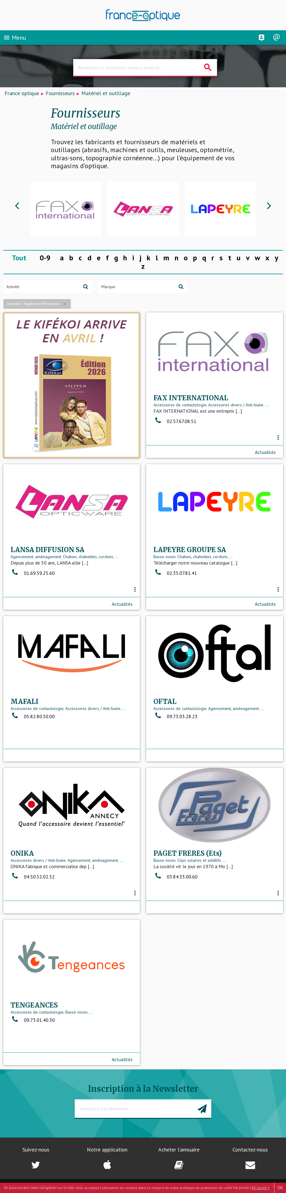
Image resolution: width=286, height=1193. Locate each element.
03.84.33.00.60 (175, 877)
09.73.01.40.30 (33, 1020)
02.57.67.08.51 (174, 421)
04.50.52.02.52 (33, 877)
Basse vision (164, 556)
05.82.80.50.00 (33, 716)
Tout (19, 257)
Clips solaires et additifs (199, 860)
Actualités (265, 452)
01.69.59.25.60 (33, 573)
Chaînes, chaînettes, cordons (88, 556)
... (266, 405)
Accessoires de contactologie (179, 405)
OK (280, 1188)
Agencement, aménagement (36, 556)
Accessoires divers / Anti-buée (235, 405)
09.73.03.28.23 (175, 716)
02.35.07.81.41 (175, 573)
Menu (14, 37)
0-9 (45, 257)
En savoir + (261, 1187)
